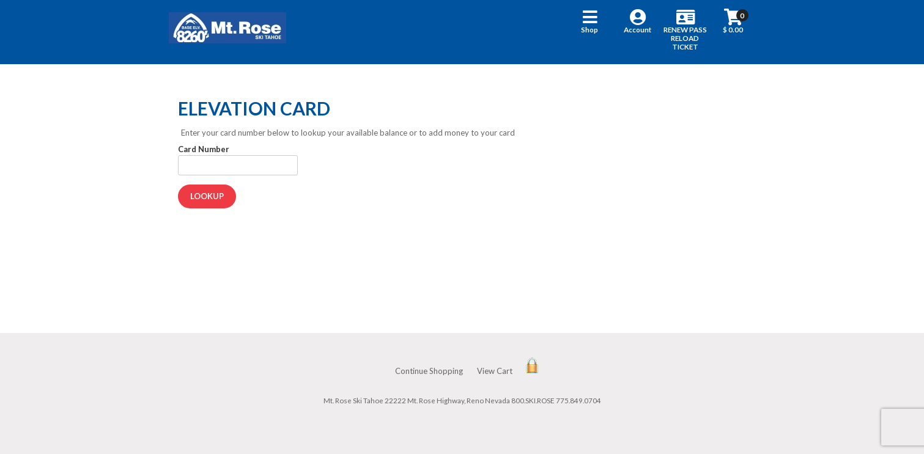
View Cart (494, 371)
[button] (590, 32)
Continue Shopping (429, 371)
